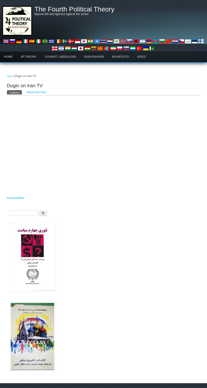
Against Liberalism (60, 56)
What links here (36, 92)
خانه (9, 76)
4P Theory (29, 56)
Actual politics (15, 198)
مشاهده (16, 92)
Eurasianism (94, 56)
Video (141, 56)
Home (8, 56)
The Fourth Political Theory (74, 9)
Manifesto (120, 56)
